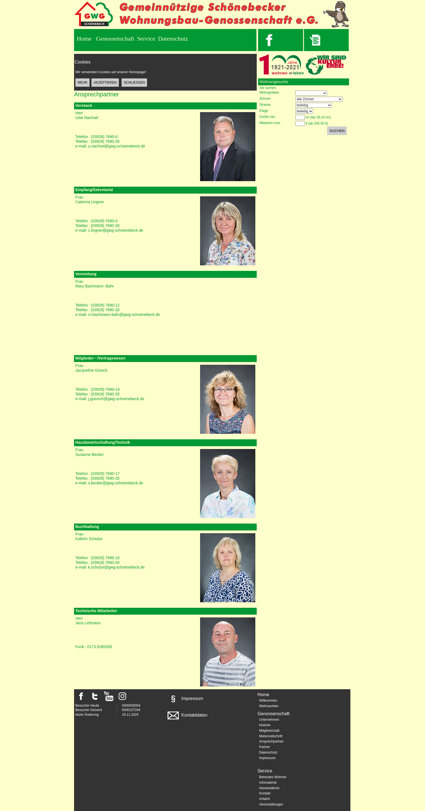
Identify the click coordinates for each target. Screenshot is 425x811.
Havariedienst (269, 788)
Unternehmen (269, 720)
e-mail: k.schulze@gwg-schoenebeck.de (110, 567)
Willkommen (268, 700)
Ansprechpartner (271, 741)
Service (146, 38)
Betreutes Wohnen (273, 777)
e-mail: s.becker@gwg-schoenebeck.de (109, 483)
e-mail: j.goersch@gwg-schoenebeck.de (109, 399)
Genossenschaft (115, 38)
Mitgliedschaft (269, 731)
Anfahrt (264, 799)
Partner (264, 747)
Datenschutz (173, 38)
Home (84, 38)
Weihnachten (269, 706)
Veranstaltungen (271, 804)
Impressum (184, 698)
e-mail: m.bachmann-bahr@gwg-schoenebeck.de (117, 314)
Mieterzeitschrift (270, 736)
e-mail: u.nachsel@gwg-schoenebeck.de (110, 146)
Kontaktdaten (187, 715)
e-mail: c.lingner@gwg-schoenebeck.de (109, 230)
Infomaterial (268, 782)
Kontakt (265, 793)
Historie (265, 725)
